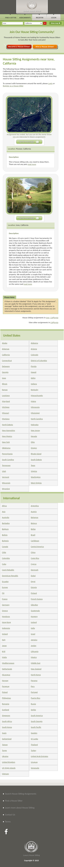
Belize (33, 529)
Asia (3, 511)
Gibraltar (34, 605)
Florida (33, 366)
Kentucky (34, 390)
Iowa (4, 378)
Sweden (34, 733)
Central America (37, 546)
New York (6, 442)
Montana (5, 419)
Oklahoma (6, 448)
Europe (5, 587)
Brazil (33, 535)
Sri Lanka (34, 739)
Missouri (5, 413)
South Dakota (36, 459)
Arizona (34, 349)
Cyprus (33, 564)
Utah (4, 471)
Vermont (5, 477)
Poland (5, 692)
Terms (8, 821)
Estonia (34, 587)
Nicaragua (6, 675)
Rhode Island (36, 454)
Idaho (33, 378)
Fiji (3, 593)
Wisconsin (6, 483)
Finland (34, 593)
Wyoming (6, 489)
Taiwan (5, 745)
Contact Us (10, 814)
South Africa (7, 721)
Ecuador (5, 581)
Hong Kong (6, 622)
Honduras (6, 616)
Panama (34, 680)
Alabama (34, 343)
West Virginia (36, 483)
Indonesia (6, 628)
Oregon (34, 448)
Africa (4, 506)
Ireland (5, 634)
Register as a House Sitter (13, 86)
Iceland (34, 622)
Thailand (34, 745)
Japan (4, 645)
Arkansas (5, 349)
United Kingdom (8, 762)
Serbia (33, 710)
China (33, 552)
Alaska (4, 343)
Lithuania (34, 651)
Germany (5, 605)
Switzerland (6, 739)
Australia (5, 517)
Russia (33, 704)
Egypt (33, 581)
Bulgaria (5, 541)
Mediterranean (8, 663)
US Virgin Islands (8, 768)
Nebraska (34, 424)
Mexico (34, 657)
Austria (34, 511)
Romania (5, 704)
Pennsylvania (7, 454)
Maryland (6, 401)
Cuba (4, 564)
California (54, 322)
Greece (5, 611)
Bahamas (34, 517)
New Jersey (35, 430)
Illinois (4, 384)
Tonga (4, 750)
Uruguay (34, 762)
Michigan (5, 407)
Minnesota (35, 407)
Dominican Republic (10, 576)
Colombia (6, 558)
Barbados (6, 523)
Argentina (35, 506)
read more (32, 164)
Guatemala (35, 611)
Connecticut (7, 360)
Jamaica (34, 640)
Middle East (35, 663)
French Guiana (37, 599)
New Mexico (7, 436)
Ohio (33, 442)
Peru (33, 686)
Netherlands (7, 669)
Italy (3, 640)
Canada (5, 546)
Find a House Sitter (13, 800)
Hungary (34, 616)
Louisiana (6, 395)
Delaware (6, 366)
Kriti (3, 651)
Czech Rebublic (8, 570)
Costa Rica (35, 558)
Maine (33, 401)
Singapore (6, 715)
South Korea (7, 727)
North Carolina (37, 419)
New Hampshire (8, 430)
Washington (36, 477)
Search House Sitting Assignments (20, 793)
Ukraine (5, 756)
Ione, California (22, 225)
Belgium (5, 529)
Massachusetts (37, 395)
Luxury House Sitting (31, 855)
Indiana (34, 384)
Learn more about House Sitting (19, 807)
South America (37, 715)
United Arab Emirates (39, 756)
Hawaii (33, 372)
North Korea (36, 675)
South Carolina (8, 459)
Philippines (6, 698)
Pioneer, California (23, 149)
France (4, 599)
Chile (4, 552)
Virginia (34, 471)
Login (50, 83)
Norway (5, 680)
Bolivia (4, 535)
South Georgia (36, 721)
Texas (33, 465)
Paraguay (5, 686)
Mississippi (35, 413)
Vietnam (5, 774)
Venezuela (35, 768)
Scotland (5, 710)
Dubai (33, 576)
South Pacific (36, 727)
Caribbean (35, 541)
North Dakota (7, 424)
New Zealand (36, 669)
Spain (4, 733)
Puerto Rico (35, 698)
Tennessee (6, 465)
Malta (4, 657)
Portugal (34, 692)
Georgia (5, 372)
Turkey (33, 750)
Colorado (34, 355)
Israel (33, 634)
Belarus (34, 523)
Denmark (34, 570)
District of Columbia (39, 360)
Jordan (33, 645)
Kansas (5, 390)
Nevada (34, 436)
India (33, 628)
